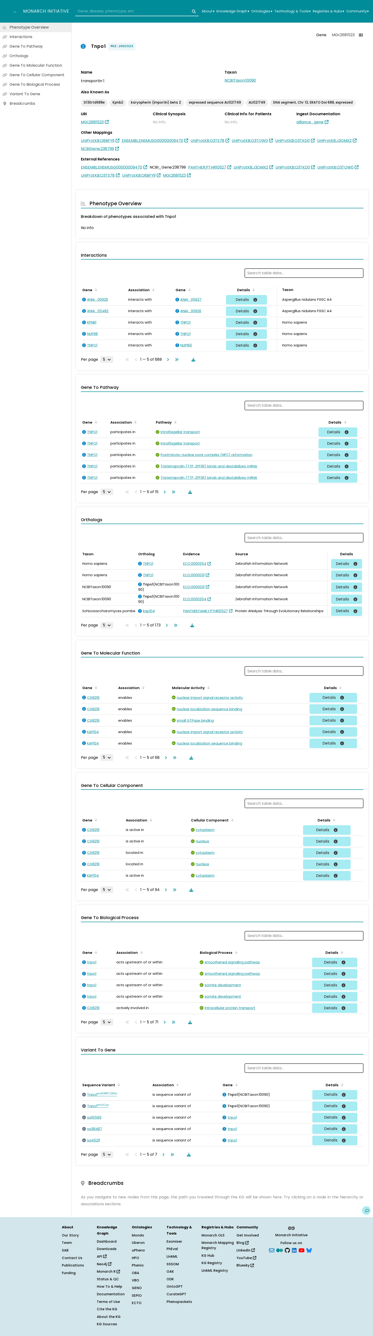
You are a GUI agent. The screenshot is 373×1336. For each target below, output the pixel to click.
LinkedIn (245, 1250)
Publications (73, 1265)
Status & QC (108, 1279)
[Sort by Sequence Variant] (118, 1084)
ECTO (137, 1303)
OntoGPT (175, 1286)
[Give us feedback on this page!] (366, 1210)
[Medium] (279, 1250)
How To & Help (109, 1286)
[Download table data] (192, 359)
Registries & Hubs (328, 11)
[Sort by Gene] (95, 289)
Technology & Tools (292, 11)
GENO (137, 1288)
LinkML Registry (214, 1270)
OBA (135, 1273)
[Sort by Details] (253, 289)
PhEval (172, 1248)
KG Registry (211, 1263)
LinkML (172, 1256)
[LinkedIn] (294, 1250)
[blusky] (309, 1250)
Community (357, 11)
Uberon (138, 1242)
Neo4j (104, 1264)
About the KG (109, 1316)
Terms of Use (108, 1301)
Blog (242, 1242)
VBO (135, 1280)
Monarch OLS (213, 1235)
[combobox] (137, 11)
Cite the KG (107, 1309)
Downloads (107, 1248)
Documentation (111, 1294)
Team (67, 1242)
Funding (69, 1273)
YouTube (246, 1258)
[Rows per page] (106, 359)
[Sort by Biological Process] (235, 952)
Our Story (70, 1235)
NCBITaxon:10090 (240, 80)
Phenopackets (179, 1301)
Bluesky (245, 1265)
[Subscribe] (271, 1250)
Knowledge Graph (232, 11)
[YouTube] (301, 1250)
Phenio (138, 1265)
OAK (170, 1271)
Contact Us (72, 1258)
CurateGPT (176, 1294)
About (208, 11)
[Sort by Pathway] (174, 422)
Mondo (138, 1235)
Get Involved (247, 1235)
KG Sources (107, 1324)
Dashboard (107, 1241)
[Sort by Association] (152, 289)
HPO (135, 1258)
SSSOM (173, 1264)
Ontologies (261, 11)
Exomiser (174, 1241)
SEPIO (137, 1295)
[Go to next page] (167, 359)
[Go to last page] (175, 359)
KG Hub (207, 1255)
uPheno (138, 1250)
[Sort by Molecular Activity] (208, 687)
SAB (65, 1250)
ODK (170, 1279)
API (102, 1256)
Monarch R (108, 1271)
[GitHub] (287, 1250)
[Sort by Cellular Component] (231, 819)
